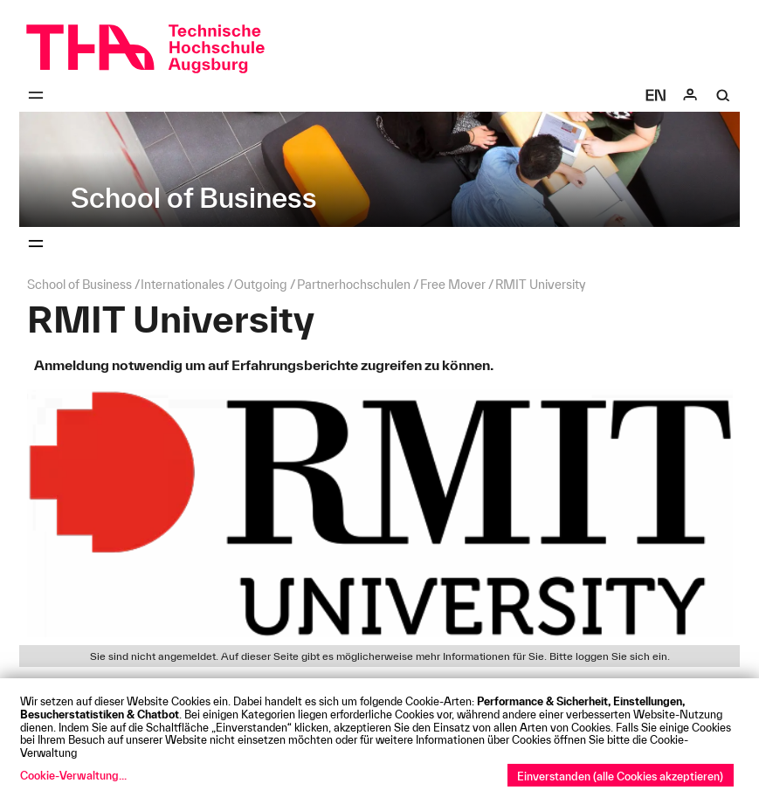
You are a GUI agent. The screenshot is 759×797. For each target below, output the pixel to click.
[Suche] (723, 95)
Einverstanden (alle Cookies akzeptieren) (620, 776)
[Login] (690, 95)
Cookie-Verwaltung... (73, 775)
